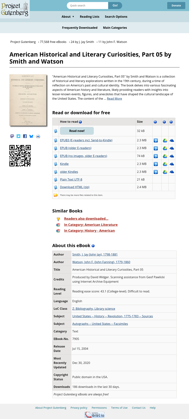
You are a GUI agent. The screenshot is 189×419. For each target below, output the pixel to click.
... (113, 99)
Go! (115, 5)
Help (153, 407)
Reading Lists (89, 17)
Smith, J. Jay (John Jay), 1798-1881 (95, 254)
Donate (176, 5)
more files (78, 195)
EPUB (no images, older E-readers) (83, 156)
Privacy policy (79, 407)
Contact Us (138, 407)
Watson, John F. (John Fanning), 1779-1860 (101, 262)
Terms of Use (119, 407)
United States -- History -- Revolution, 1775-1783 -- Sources (112, 316)
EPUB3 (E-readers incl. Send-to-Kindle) (86, 140)
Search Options (116, 17)
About (68, 16)
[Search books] (87, 5)
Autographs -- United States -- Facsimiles (100, 324)
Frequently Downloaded (79, 28)
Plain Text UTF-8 (71, 179)
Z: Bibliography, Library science (93, 309)
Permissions (99, 407)
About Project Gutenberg (50, 407)
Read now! (77, 131)
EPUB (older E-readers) (75, 148)
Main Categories (115, 28)
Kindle (64, 164)
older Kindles (69, 172)
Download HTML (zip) (74, 187)
